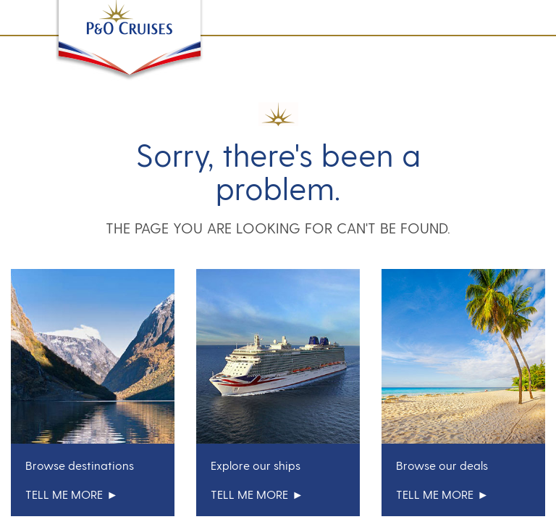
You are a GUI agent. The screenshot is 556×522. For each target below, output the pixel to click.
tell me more (71, 494)
